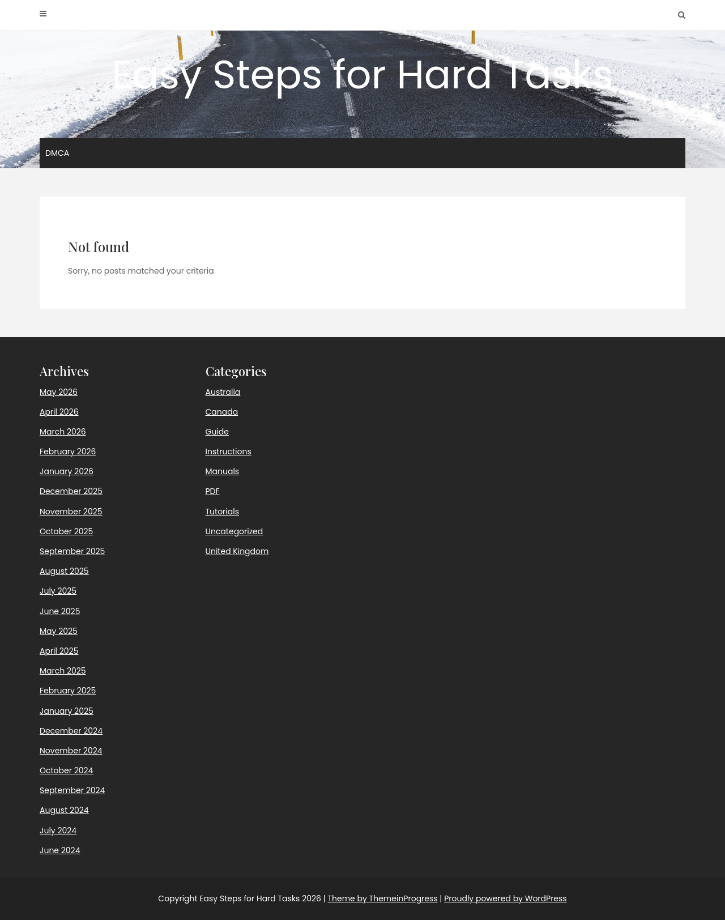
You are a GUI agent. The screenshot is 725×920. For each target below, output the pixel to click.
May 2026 (59, 392)
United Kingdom (237, 551)
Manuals (223, 471)
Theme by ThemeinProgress (382, 898)
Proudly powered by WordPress (505, 898)
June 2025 (60, 611)
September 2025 (72, 551)
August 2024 (64, 810)
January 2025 (66, 711)
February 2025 (68, 690)
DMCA (57, 153)
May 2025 (59, 631)
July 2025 (58, 591)
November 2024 (71, 750)
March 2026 (63, 431)
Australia (223, 392)
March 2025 (63, 670)
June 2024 (60, 850)
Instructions (228, 451)
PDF (213, 491)
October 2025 (66, 531)
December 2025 (71, 491)
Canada (222, 412)
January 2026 (66, 471)
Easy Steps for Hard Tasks (362, 74)
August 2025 (64, 571)
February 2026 (68, 451)
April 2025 (59, 651)
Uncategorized (234, 531)
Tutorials (222, 511)
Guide (217, 431)
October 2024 (66, 770)
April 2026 (59, 412)
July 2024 (58, 830)
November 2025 (71, 511)
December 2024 (71, 730)
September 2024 (72, 790)
